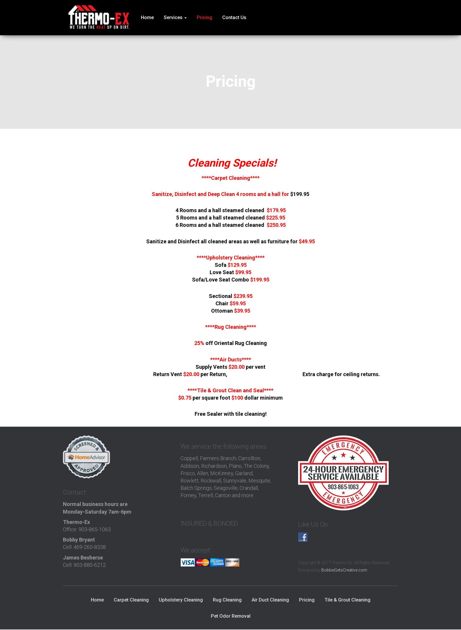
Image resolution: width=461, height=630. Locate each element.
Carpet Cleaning (131, 600)
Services (175, 17)
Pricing (204, 17)
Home (147, 17)
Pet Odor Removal (230, 616)
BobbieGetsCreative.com (344, 570)
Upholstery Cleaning (181, 600)
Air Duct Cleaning (270, 600)
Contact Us (234, 17)
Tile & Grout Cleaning (347, 600)
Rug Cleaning (227, 600)
